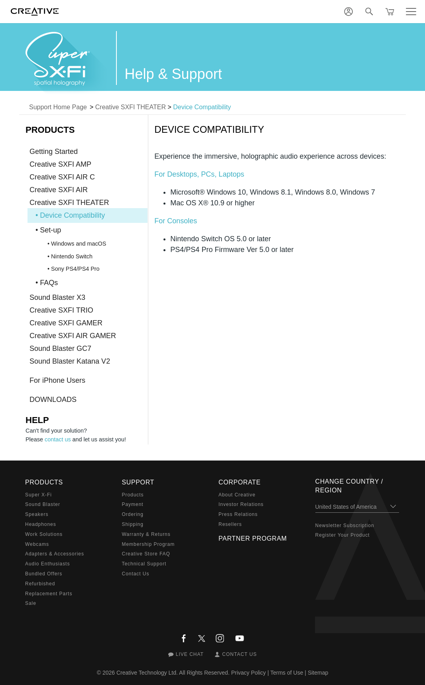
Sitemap (318, 672)
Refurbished (40, 584)
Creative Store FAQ (146, 554)
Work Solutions (44, 534)
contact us (58, 439)
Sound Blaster (42, 504)
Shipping (133, 524)
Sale (30, 603)
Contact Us (136, 574)
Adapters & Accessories (54, 554)
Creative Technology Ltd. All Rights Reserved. (173, 672)
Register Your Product (342, 535)
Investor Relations (241, 504)
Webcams (37, 544)
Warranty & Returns (146, 534)
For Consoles (175, 221)
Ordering (133, 514)
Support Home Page (58, 107)
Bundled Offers (43, 574)
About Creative (237, 495)
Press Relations (238, 514)
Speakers (36, 514)
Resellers (230, 524)
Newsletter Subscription (344, 525)
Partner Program (252, 538)
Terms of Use (286, 672)
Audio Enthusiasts (47, 564)
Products (133, 495)
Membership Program (148, 544)
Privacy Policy (248, 672)
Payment (133, 504)
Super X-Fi (38, 495)
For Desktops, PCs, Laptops (199, 174)
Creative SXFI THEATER (130, 107)
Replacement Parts (48, 593)
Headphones (40, 524)
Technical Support (144, 564)
